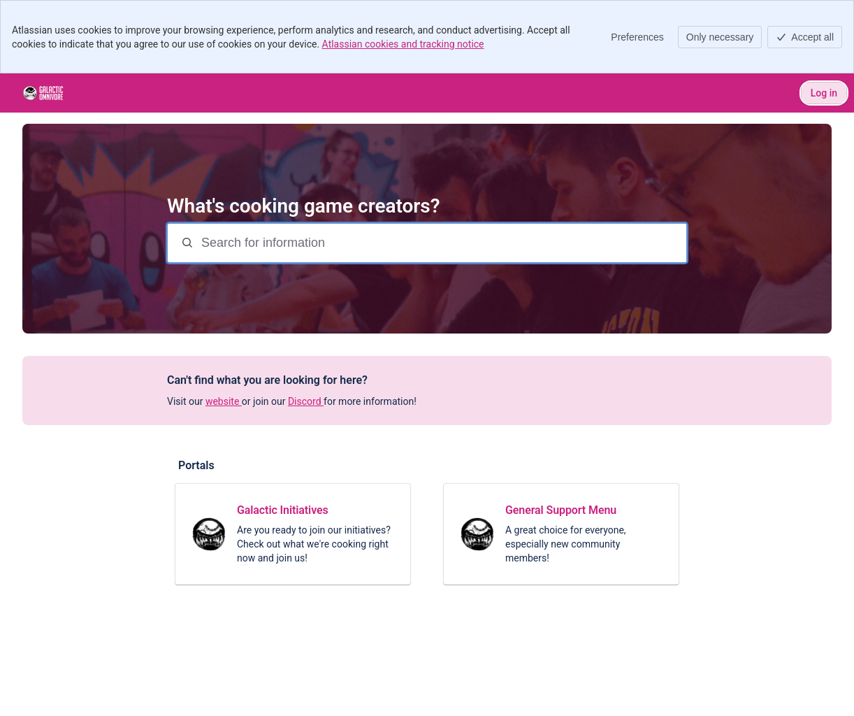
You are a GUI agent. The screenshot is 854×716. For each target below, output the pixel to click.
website (223, 401)
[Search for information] (442, 243)
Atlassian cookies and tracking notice (403, 44)
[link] (292, 534)
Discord (306, 401)
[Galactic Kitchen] (43, 93)
